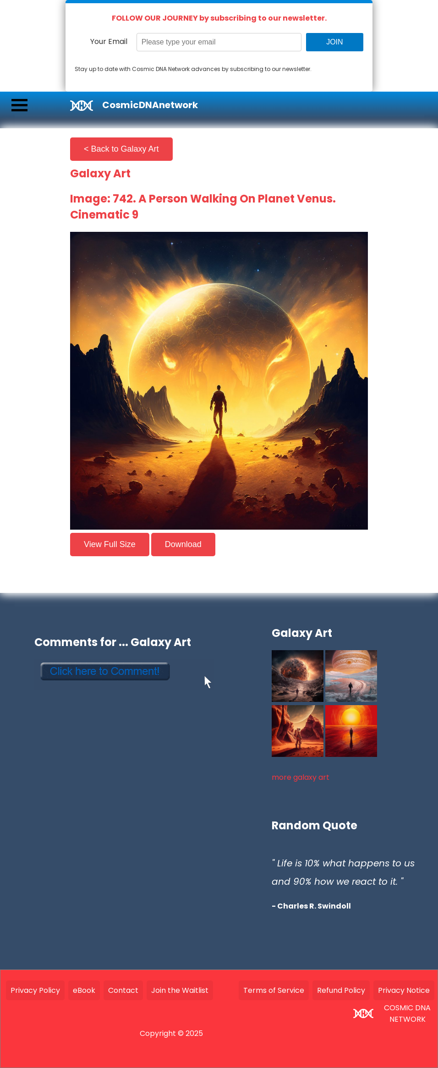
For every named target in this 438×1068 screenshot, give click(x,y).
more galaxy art (300, 777)
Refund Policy (341, 990)
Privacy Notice (404, 990)
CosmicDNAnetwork (150, 105)
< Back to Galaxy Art (121, 148)
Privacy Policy (35, 990)
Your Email (108, 41)
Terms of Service (273, 990)
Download (183, 544)
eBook (84, 990)
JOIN (334, 42)
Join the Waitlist (179, 990)
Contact (123, 990)
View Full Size (110, 544)
